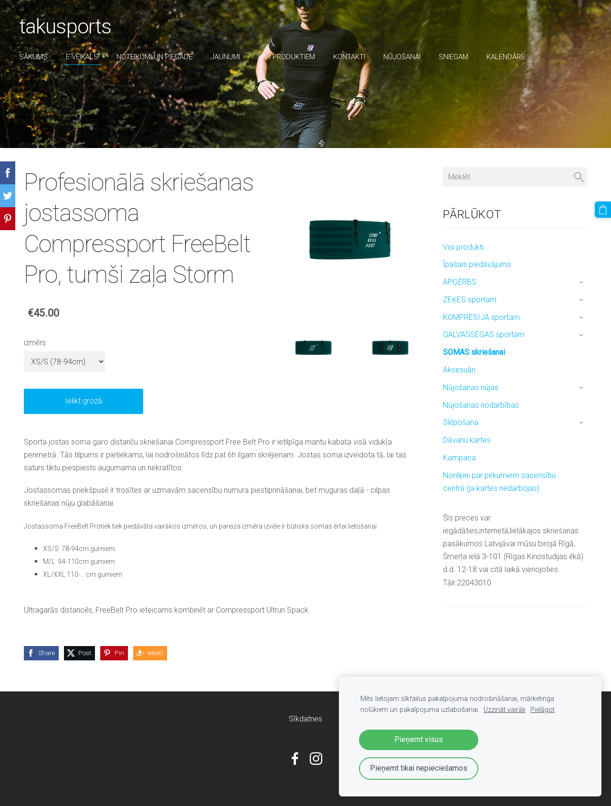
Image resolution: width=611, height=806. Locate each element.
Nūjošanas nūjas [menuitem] (470, 387)
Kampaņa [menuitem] (459, 457)
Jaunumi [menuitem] (225, 57)
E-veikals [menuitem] (82, 57)
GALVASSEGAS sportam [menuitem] (484, 334)
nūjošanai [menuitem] (402, 57)
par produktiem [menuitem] (286, 57)
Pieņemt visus (418, 739)
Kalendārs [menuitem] (506, 57)
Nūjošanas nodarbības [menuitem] (481, 405)
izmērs (35, 342)
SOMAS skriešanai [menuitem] (474, 352)
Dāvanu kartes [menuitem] (467, 440)
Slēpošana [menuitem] (460, 422)
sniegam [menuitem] (453, 57)
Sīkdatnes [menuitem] (305, 718)
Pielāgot (542, 710)
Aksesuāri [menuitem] (459, 369)
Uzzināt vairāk (505, 710)
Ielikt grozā (83, 400)
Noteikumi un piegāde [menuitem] (154, 57)
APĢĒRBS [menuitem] (459, 281)
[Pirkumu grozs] (603, 210)
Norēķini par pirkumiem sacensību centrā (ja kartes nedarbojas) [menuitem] (499, 482)
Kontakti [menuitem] (349, 57)
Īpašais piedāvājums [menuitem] (477, 264)
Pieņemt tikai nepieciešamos (418, 768)
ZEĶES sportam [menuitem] (469, 299)
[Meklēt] (515, 177)
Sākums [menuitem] (33, 57)
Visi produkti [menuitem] (463, 247)
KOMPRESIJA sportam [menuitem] (481, 317)
